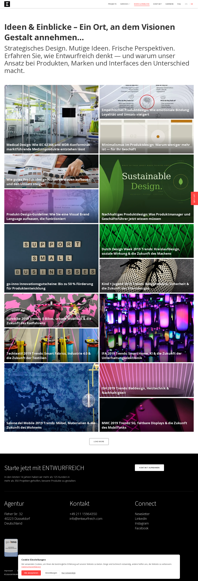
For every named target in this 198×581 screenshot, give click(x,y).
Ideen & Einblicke (142, 4)
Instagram (142, 523)
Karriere (170, 4)
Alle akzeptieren (31, 573)
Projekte (112, 4)
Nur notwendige (69, 573)
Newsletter (142, 514)
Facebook (141, 528)
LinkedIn (141, 518)
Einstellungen (51, 573)
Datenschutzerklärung (31, 566)
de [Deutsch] (192, 4)
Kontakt (157, 4)
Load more (99, 441)
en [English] (186, 4)
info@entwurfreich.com (86, 518)
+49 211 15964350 (83, 514)
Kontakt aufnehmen (149, 467)
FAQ (179, 4)
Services (125, 4)
